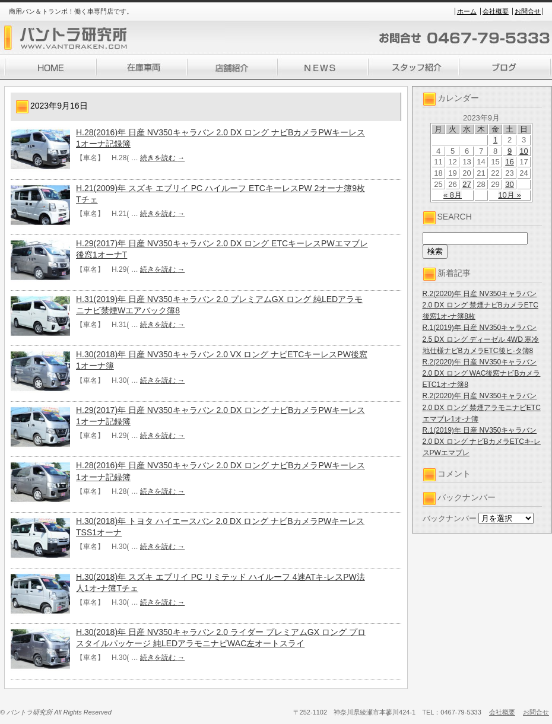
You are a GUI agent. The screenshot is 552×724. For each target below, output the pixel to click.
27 (466, 184)
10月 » (509, 194)
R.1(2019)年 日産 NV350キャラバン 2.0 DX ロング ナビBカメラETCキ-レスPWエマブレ (482, 441)
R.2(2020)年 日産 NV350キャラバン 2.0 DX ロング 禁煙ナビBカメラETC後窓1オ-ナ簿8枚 (480, 305)
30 (509, 184)
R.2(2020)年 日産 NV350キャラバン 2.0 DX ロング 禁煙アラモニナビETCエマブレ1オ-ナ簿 (482, 407)
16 (509, 161)
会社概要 (496, 11)
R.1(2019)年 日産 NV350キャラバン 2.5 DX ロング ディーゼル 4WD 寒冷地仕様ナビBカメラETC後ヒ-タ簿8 (481, 338)
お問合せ (528, 11)
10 (523, 151)
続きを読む (162, 158)
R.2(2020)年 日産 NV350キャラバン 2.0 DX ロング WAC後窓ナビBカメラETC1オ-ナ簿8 (482, 373)
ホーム (467, 11)
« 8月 (452, 194)
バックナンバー (450, 518)
